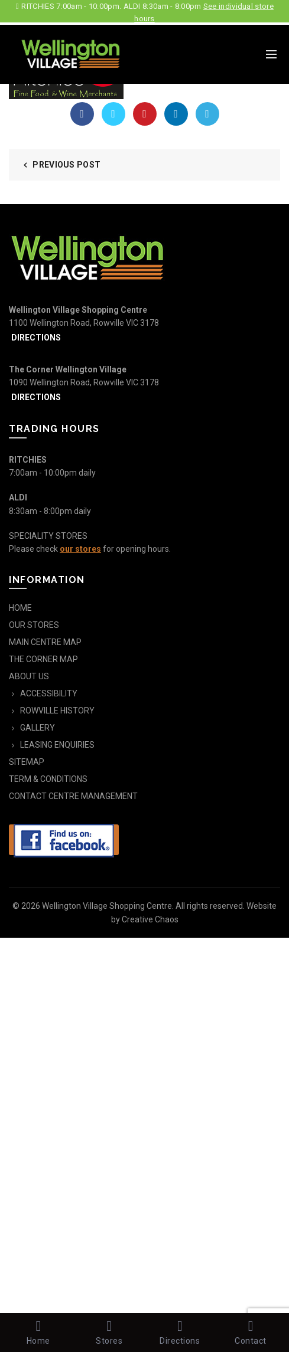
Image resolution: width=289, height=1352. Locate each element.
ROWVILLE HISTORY (57, 710)
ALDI (18, 497)
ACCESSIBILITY (48, 693)
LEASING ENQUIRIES (57, 744)
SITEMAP (26, 762)
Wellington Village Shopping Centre (107, 906)
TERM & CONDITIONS (48, 779)
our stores (80, 549)
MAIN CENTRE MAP (45, 642)
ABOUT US (29, 676)
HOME (20, 608)
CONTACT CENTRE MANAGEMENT (73, 796)
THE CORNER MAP (43, 659)
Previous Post (66, 164)
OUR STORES (34, 625)
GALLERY (37, 727)
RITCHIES (28, 459)
